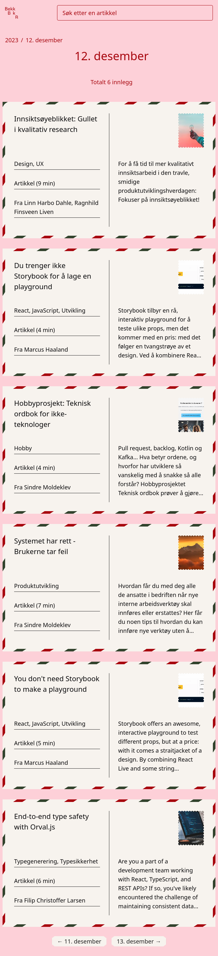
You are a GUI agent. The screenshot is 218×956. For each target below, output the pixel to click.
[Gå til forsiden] (11, 13)
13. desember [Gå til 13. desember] (139, 941)
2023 (11, 40)
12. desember (44, 40)
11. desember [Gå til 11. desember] (79, 941)
